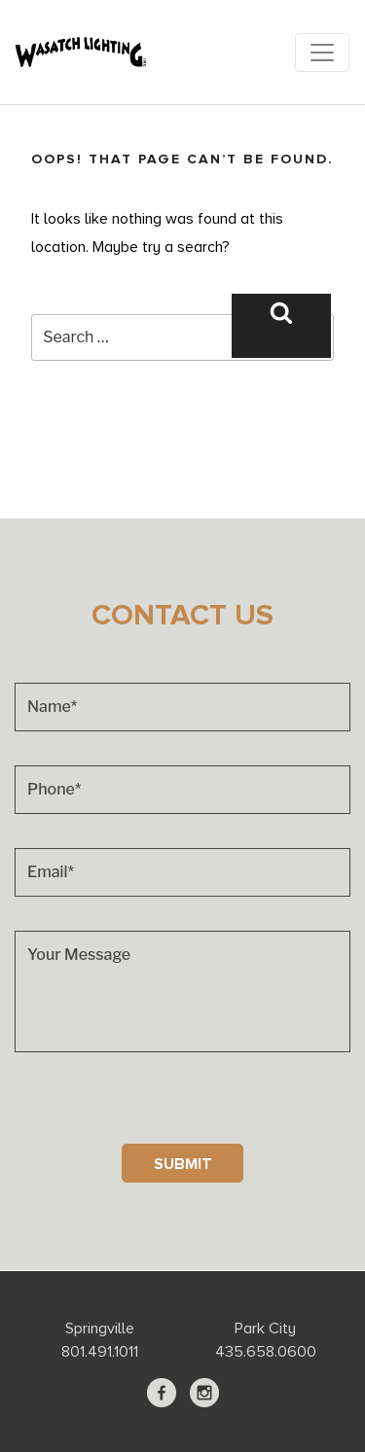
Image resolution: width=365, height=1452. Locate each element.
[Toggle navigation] (322, 52)
